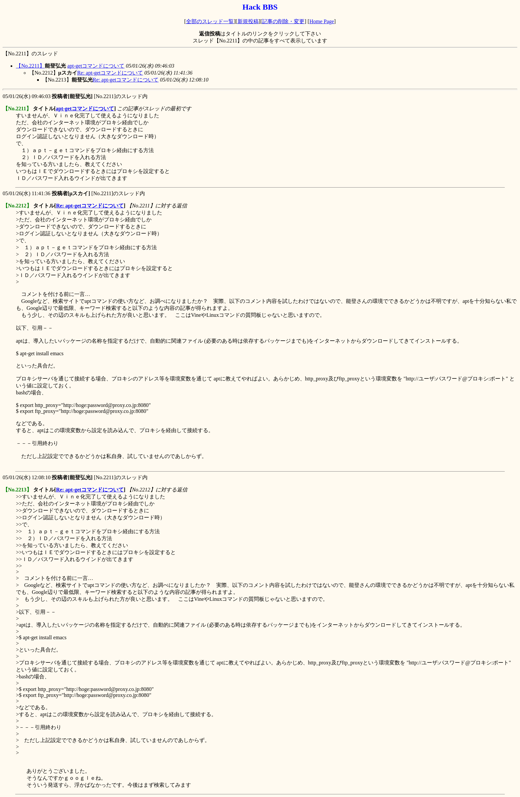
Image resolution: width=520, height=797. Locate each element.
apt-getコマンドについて (95, 66)
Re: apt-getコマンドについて (110, 73)
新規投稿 (248, 21)
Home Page (321, 21)
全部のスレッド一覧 (210, 21)
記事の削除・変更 (283, 21)
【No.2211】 (30, 66)
